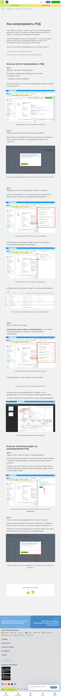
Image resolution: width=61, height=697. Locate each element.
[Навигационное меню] (3, 689)
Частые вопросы (10, 9)
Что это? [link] (32, 688)
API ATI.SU (29, 635)
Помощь (30, 655)
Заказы (14, 633)
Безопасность (30, 643)
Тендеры (28, 633)
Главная (3, 9)
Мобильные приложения (9, 664)
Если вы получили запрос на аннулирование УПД (24, 55)
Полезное (30, 639)
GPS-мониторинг (47, 632)
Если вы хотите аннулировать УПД (19, 51)
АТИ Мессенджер (7, 635)
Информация (30, 651)
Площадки (5, 633)
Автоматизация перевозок (10, 630)
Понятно (53, 687)
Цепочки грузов (19, 635)
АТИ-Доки (18, 9)
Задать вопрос (7, 660)
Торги (20, 633)
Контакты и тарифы (30, 647)
